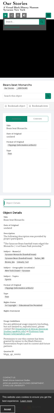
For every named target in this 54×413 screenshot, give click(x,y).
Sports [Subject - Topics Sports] (8, 279)
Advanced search (11, 27)
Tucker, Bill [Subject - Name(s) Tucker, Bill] (39, 258)
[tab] (16, 119)
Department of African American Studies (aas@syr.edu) (26, 330)
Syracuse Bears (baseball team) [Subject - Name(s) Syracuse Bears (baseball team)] (18, 258)
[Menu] (48, 15)
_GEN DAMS (22, 88)
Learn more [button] (26, 401)
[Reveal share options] (11, 15)
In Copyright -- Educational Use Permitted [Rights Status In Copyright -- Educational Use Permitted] (23, 305)
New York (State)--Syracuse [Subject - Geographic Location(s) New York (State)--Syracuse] (17, 270)
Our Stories (9, 88)
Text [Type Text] (10, 153)
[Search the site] (22, 22)
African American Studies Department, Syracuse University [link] (23, 384)
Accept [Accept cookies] (7, 409)
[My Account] (18, 15)
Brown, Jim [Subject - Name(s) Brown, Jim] (10, 262)
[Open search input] (5, 15)
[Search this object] (24, 96)
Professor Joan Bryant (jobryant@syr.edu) (24, 333)
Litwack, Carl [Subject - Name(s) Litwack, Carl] (23, 262)
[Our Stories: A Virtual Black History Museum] (27, 6)
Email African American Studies (16, 380)
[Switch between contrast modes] (24, 15)
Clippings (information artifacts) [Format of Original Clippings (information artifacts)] (22, 145)
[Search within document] (48, 96)
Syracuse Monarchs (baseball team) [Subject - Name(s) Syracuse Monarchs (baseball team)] (20, 254)
